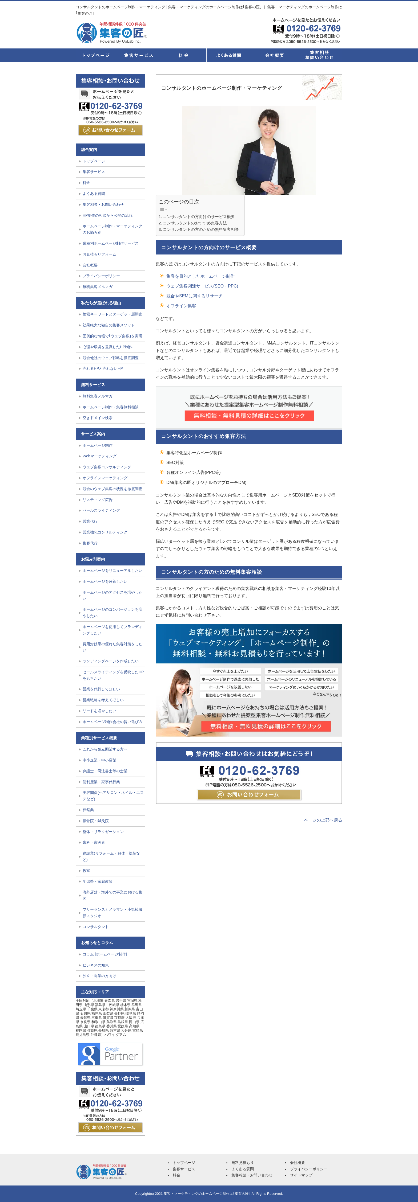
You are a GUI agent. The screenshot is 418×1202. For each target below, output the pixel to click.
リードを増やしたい (99, 711)
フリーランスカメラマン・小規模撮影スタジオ (112, 912)
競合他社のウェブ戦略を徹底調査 (111, 358)
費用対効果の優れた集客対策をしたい (112, 647)
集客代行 (90, 543)
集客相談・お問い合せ (319, 55)
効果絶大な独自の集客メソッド (109, 325)
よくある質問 (229, 55)
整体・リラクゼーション (103, 832)
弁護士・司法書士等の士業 (105, 771)
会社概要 (274, 55)
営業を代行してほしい (101, 689)
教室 (86, 870)
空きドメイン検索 (97, 418)
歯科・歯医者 (94, 842)
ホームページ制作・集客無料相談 (111, 407)
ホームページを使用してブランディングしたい (112, 630)
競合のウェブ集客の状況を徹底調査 (112, 489)
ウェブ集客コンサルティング (107, 467)
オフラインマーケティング (105, 478)
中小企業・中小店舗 (99, 760)
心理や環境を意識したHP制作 (107, 347)
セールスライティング (101, 510)
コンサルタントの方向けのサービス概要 (199, 216)
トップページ (96, 55)
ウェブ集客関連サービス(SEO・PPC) (202, 286)
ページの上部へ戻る (323, 820)
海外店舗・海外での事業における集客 (112, 895)
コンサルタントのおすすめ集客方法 (195, 223)
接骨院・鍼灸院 (96, 821)
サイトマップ (301, 1175)
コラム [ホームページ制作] (105, 954)
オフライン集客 (181, 305)
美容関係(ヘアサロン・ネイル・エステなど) (113, 795)
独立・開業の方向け (99, 976)
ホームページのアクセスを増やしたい (112, 595)
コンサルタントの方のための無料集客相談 (201, 229)
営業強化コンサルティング (105, 532)
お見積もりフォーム (99, 254)
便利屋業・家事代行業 (101, 782)
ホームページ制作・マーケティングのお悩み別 (112, 229)
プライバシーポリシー (101, 276)
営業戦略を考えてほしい (103, 700)
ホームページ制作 (97, 445)
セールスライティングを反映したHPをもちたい (113, 675)
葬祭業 (88, 810)
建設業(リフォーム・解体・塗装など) (111, 856)
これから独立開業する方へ (105, 749)
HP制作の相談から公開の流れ (107, 215)
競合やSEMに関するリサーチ (194, 296)
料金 (183, 55)
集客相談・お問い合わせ (103, 204)
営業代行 (90, 521)
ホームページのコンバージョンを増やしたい (112, 612)
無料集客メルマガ (97, 287)
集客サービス (138, 55)
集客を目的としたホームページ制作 (200, 276)
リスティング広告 (97, 500)
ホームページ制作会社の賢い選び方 (112, 722)
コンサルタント (96, 927)
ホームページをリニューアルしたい (112, 570)
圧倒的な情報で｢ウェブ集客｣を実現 (112, 336)
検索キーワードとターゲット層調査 (112, 314)
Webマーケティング (99, 456)
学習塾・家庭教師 (97, 881)
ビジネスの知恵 (96, 965)
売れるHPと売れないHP (103, 368)
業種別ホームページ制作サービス (111, 243)
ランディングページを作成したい (111, 661)
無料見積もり (242, 1162)
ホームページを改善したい (105, 581)
